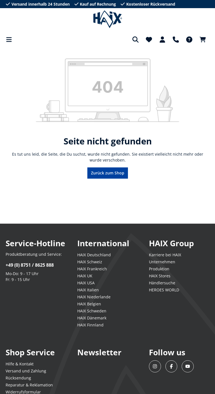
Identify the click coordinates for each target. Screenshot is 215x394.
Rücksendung (18, 378)
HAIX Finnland (90, 325)
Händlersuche (162, 282)
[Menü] (11, 39)
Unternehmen (162, 261)
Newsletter (99, 352)
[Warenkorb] (202, 39)
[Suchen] (135, 39)
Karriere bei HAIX (165, 254)
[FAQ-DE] (189, 39)
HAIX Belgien (89, 304)
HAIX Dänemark (91, 318)
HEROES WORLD (164, 289)
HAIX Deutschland (94, 254)
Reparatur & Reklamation (29, 385)
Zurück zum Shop (107, 173)
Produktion (159, 268)
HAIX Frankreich (92, 268)
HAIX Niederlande (94, 296)
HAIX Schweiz (89, 261)
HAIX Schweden (91, 311)
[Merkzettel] (149, 39)
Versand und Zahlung (26, 371)
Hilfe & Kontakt (20, 364)
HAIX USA (86, 282)
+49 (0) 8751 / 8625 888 (30, 265)
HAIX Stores (159, 275)
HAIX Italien (88, 289)
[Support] (176, 39)
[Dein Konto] (162, 39)
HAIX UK (84, 275)
